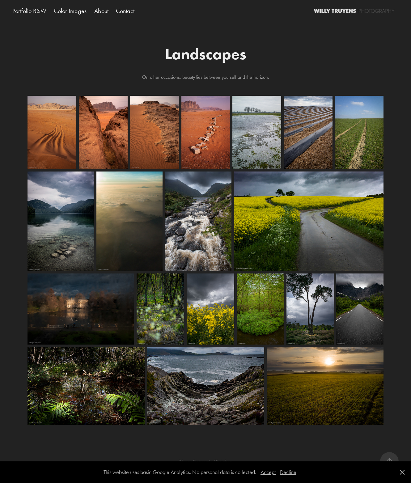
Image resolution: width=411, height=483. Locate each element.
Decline (288, 472)
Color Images (70, 11)
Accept (268, 472)
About (101, 11)
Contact (125, 11)
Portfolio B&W (29, 11)
